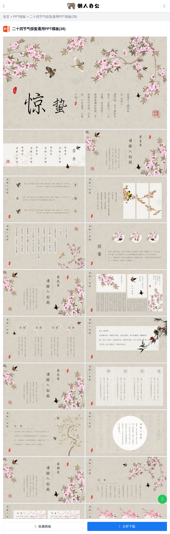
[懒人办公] (83, 5)
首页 (6, 16)
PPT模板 (19, 16)
